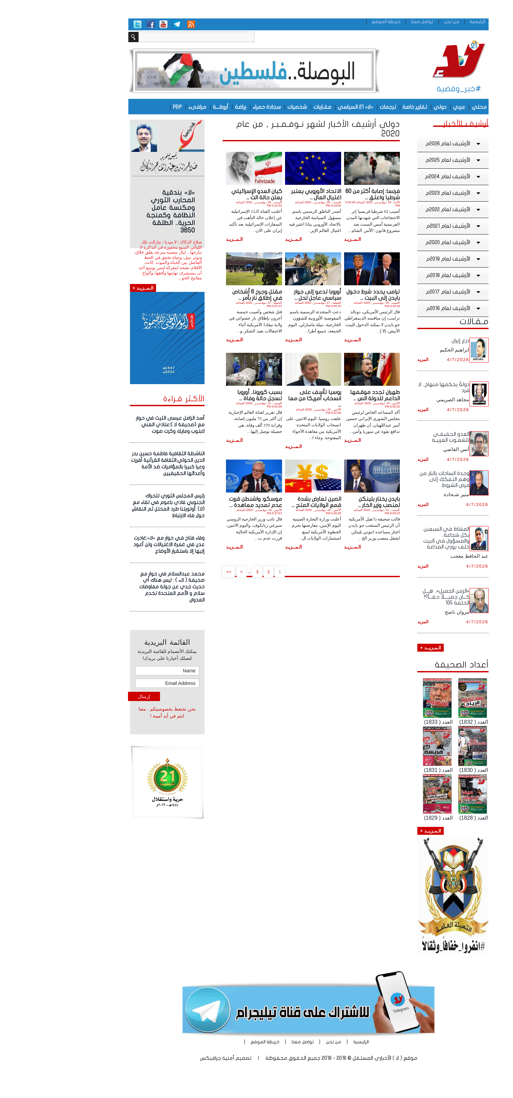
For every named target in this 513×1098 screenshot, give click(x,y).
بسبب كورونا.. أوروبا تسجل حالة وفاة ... (207, 395)
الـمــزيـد (300, 239)
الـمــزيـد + (91, 288)
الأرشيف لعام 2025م (402, 160)
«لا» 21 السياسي (303, 107)
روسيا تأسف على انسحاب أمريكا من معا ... (262, 398)
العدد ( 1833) (386, 722)
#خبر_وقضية (407, 89)
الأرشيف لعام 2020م (402, 242)
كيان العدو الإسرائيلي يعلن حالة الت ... (204, 194)
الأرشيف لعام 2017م (402, 292)
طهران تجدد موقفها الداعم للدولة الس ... (323, 395)
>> (177, 571)
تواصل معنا (370, 21)
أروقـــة (168, 107)
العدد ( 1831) (386, 770)
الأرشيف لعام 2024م (401, 176)
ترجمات (336, 107)
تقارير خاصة (363, 107)
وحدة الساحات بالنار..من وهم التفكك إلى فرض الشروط (393, 479)
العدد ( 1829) (386, 818)
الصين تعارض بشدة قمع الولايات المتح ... (264, 502)
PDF (125, 107)
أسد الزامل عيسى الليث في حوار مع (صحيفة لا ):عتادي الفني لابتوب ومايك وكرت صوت (118, 424)
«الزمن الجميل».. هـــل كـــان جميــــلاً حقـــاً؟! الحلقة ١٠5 (394, 596)
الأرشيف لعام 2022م (402, 209)
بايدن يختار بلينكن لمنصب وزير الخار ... (327, 502)
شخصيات (245, 107)
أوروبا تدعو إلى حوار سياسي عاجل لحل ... (265, 295)
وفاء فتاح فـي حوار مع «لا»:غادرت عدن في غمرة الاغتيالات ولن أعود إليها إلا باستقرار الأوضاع (117, 544)
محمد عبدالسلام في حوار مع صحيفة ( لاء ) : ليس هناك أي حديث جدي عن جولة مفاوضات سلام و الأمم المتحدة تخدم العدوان (120, 587)
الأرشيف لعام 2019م (402, 259)
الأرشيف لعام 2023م (402, 193)
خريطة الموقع (334, 21)
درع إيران (409, 340)
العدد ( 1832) (421, 722)
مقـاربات (270, 107)
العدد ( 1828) (421, 818)
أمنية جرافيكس (165, 1058)
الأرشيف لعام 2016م (402, 308)
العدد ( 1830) (421, 770)
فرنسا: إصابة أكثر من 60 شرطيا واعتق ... (321, 194)
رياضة (188, 107)
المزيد (371, 359)
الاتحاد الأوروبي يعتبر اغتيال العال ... (264, 194)
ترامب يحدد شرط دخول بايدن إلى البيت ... (321, 295)
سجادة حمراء (215, 107)
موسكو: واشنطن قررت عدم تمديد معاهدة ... (203, 502)
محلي (427, 107)
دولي (388, 107)
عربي (407, 107)
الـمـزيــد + (378, 647)
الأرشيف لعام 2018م (402, 275)
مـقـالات (422, 321)
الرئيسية (425, 21)
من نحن (399, 21)
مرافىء (145, 107)
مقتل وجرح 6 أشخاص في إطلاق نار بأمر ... (205, 295)
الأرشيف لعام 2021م (402, 226)
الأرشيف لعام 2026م (402, 143)
